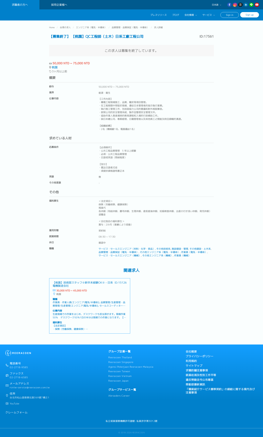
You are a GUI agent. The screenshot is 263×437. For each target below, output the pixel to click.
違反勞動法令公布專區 (199, 379)
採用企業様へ (59, 5)
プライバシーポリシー (199, 356)
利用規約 (191, 361)
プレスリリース (158, 15)
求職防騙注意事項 (197, 370)
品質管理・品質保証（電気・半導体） (130, 27)
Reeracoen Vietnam (120, 376)
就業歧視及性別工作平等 (201, 375)
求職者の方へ (20, 5)
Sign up (250, 14)
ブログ (175, 15)
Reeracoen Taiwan (119, 371)
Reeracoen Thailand (120, 357)
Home (52, 27)
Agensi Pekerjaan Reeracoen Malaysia (130, 367)
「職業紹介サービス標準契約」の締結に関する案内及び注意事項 (220, 390)
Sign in (229, 14)
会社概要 (191, 351)
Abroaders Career (119, 395)
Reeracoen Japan (118, 380)
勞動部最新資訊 (195, 384)
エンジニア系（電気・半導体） (91, 27)
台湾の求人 (65, 27)
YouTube (14, 403)
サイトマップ (194, 365)
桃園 (55, 67)
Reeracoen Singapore (121, 362)
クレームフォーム (16, 412)
